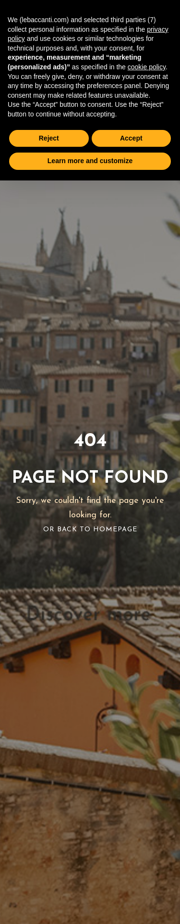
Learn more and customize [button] (90, 161)
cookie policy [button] (147, 67)
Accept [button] (131, 138)
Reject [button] (49, 138)
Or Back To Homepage (90, 529)
